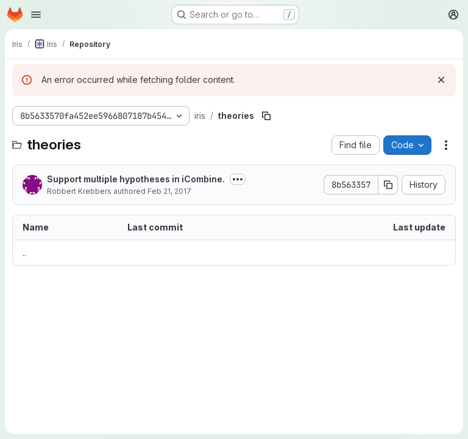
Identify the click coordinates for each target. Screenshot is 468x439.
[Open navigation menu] (36, 14)
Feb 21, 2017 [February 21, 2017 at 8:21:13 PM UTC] (169, 191)
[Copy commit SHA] (388, 185)
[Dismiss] (441, 80)
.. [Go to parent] (24, 253)
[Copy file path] (266, 116)
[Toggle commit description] (238, 179)
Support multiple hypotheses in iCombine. (136, 179)
